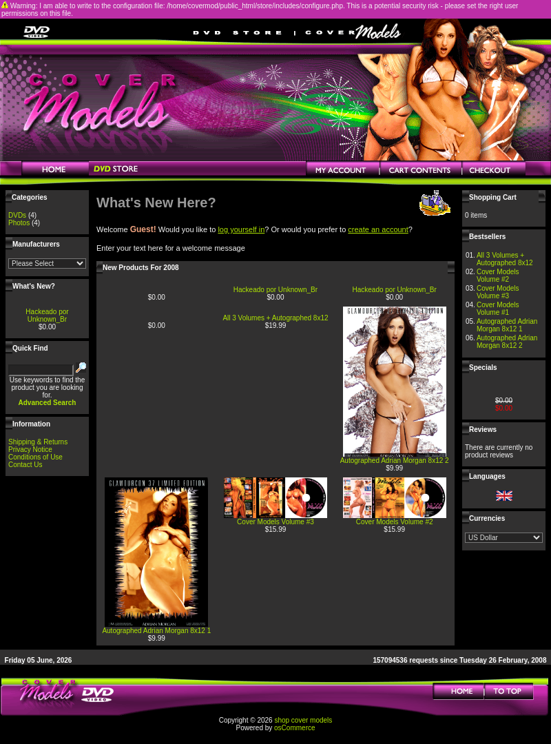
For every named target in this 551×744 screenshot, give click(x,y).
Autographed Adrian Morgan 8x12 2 (394, 460)
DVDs (17, 215)
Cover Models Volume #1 (498, 308)
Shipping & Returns (37, 442)
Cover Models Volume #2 (394, 522)
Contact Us (25, 464)
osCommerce (294, 728)
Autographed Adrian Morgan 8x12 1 (156, 630)
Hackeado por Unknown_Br (46, 315)
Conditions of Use (35, 457)
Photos (19, 223)
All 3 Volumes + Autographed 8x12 (275, 318)
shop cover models (303, 720)
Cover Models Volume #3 (275, 522)
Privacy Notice (30, 449)
